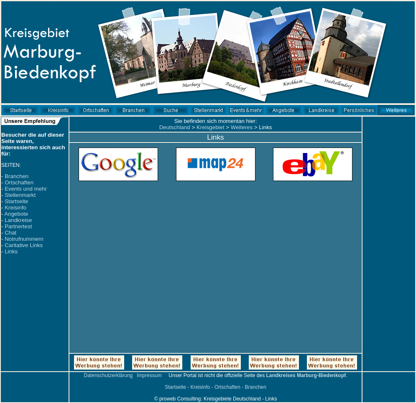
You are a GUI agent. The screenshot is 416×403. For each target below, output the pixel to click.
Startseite (16, 201)
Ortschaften (19, 182)
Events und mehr (26, 189)
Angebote (16, 214)
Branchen (16, 176)
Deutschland (174, 127)
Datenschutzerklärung (108, 375)
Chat (10, 233)
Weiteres (242, 127)
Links (11, 251)
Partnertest (18, 226)
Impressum (149, 375)
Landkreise (18, 220)
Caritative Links (24, 245)
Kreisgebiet (211, 127)
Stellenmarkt (20, 195)
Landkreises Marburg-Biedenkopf (306, 375)
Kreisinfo (15, 207)
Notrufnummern (24, 239)
